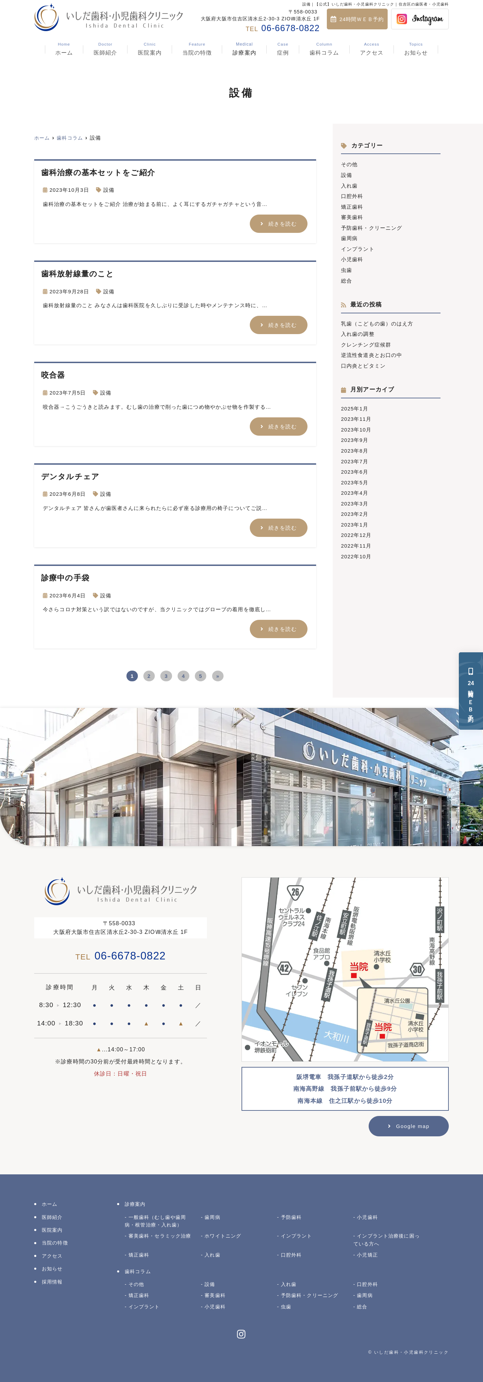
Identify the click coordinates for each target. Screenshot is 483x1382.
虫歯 (346, 268)
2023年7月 (355, 457)
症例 (283, 49)
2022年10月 (356, 550)
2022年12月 (356, 529)
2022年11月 (356, 540)
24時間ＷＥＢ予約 (362, 19)
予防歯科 (291, 1216)
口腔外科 (352, 195)
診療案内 (244, 49)
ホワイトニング (223, 1235)
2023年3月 (355, 498)
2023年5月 (355, 478)
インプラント (358, 247)
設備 (108, 190)
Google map (412, 1125)
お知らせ (416, 49)
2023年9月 (355, 436)
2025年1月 (355, 405)
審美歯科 (352, 216)
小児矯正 (367, 1254)
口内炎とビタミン (363, 363)
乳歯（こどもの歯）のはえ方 (377, 321)
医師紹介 (105, 49)
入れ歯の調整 (358, 331)
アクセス (372, 49)
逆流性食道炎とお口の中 (371, 352)
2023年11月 (356, 415)
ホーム (64, 49)
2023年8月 (355, 446)
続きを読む (282, 223)
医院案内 (150, 49)
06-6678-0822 (120, 955)
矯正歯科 (352, 206)
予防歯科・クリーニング (371, 226)
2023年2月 (355, 509)
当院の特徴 (197, 49)
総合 (346, 278)
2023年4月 (355, 488)
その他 (349, 164)
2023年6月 (355, 467)
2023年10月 (356, 426)
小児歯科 (352, 258)
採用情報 (52, 1281)
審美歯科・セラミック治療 (160, 1235)
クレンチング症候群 (366, 342)
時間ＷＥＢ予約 (471, 691)
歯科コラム (324, 49)
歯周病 (349, 237)
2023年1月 (355, 519)
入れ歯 (349, 185)
